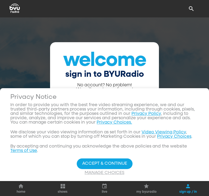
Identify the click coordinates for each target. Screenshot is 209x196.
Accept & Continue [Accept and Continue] (104, 163)
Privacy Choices (174, 136)
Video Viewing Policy (164, 132)
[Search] (191, 8)
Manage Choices (104, 173)
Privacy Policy (146, 114)
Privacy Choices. (114, 122)
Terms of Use (23, 151)
